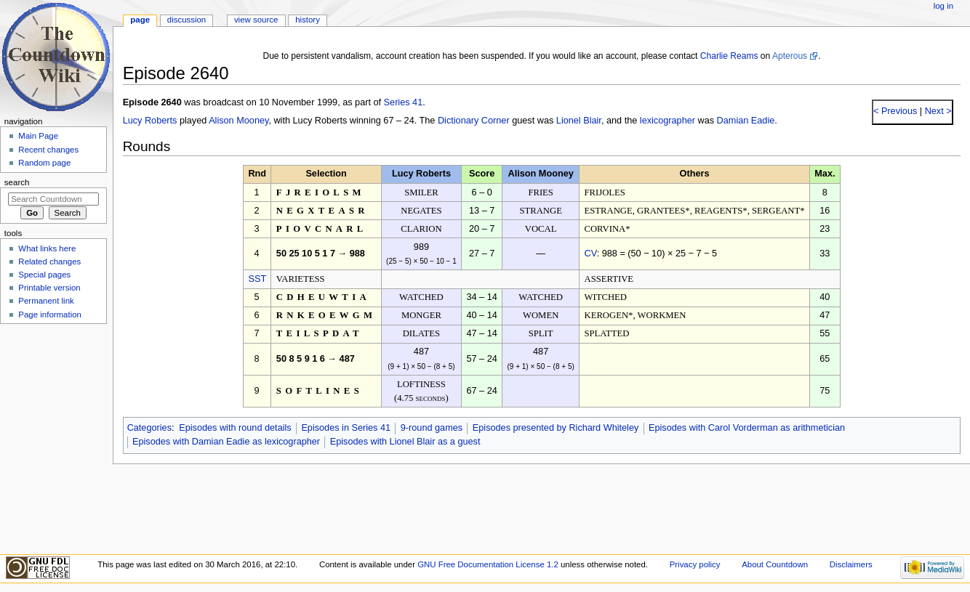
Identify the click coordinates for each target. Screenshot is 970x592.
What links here (47, 248)
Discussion (186, 19)
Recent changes (48, 149)
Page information (49, 314)
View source (256, 19)
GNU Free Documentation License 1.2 (487, 564)
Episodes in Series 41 (345, 428)
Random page (44, 162)
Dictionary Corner (474, 120)
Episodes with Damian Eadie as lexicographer (226, 442)
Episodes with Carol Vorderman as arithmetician (747, 428)
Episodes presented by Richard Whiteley (556, 428)
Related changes (49, 261)
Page (140, 19)
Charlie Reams (729, 56)
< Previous (895, 111)
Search (17, 182)
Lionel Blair (578, 120)
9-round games (431, 428)
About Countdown (775, 564)
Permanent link (45, 300)
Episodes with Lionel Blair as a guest (405, 442)
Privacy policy (695, 564)
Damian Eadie (746, 120)
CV (590, 253)
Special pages (44, 274)
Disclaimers (851, 564)
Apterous (789, 56)
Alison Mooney (238, 120)
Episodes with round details (235, 428)
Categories (149, 428)
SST (257, 279)
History (307, 19)
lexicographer (667, 120)
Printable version (49, 287)
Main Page (38, 135)
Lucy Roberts (150, 120)
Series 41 (403, 102)
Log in (943, 5)
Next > (937, 111)
